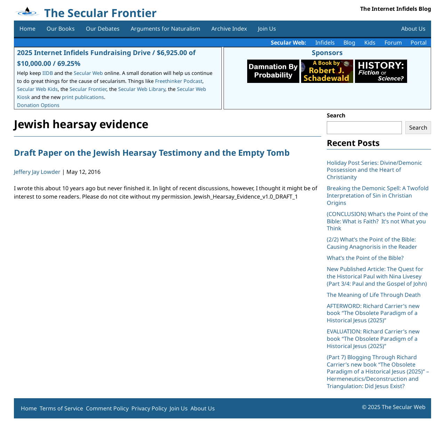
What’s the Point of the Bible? (365, 258)
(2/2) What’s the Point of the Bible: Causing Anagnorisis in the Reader (372, 243)
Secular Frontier (88, 89)
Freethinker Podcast (178, 81)
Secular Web (88, 73)
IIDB (47, 73)
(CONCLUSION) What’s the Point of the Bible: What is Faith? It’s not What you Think (377, 221)
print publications (83, 97)
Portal (419, 42)
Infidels (325, 42)
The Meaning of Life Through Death (374, 295)
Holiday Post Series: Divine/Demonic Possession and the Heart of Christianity (374, 170)
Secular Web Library (141, 89)
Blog (349, 42)
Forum (393, 42)
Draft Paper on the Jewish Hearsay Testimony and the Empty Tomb (152, 152)
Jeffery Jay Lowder (37, 172)
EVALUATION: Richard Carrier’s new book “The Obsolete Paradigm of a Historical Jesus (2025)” (373, 338)
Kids (369, 42)
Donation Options (38, 105)
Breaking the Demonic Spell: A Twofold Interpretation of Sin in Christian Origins (378, 195)
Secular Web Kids (37, 89)
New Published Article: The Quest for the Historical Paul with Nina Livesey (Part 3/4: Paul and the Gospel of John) (377, 276)
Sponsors (327, 52)
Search (336, 115)
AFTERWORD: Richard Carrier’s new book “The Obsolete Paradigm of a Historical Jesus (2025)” (373, 313)
